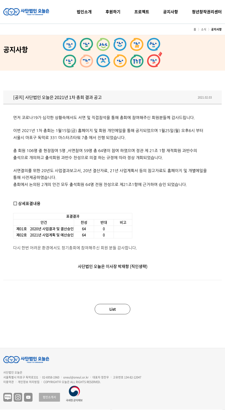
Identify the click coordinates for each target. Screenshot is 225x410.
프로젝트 (141, 12)
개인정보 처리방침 (29, 382)
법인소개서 (49, 397)
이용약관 (8, 382)
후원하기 (112, 12)
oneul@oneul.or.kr (76, 377)
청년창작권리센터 (207, 12)
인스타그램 (18, 397)
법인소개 (84, 12)
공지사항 (170, 12)
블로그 (7, 397)
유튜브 (28, 397)
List (112, 309)
